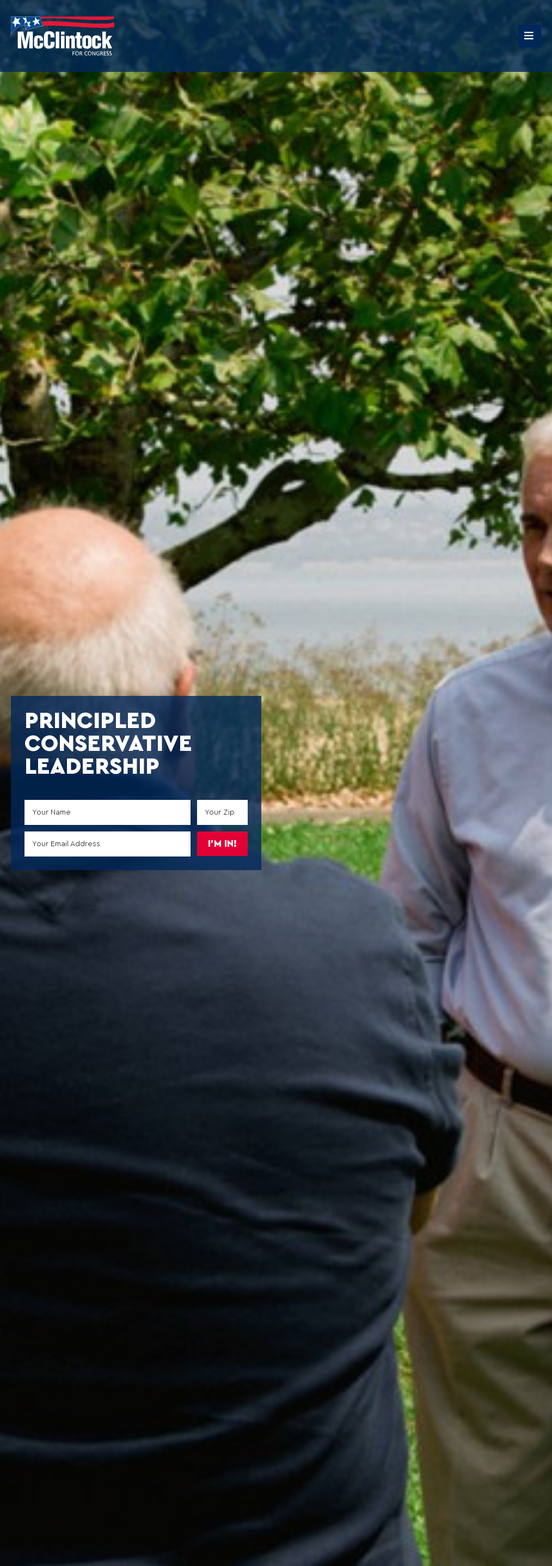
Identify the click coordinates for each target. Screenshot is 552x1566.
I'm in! (222, 843)
